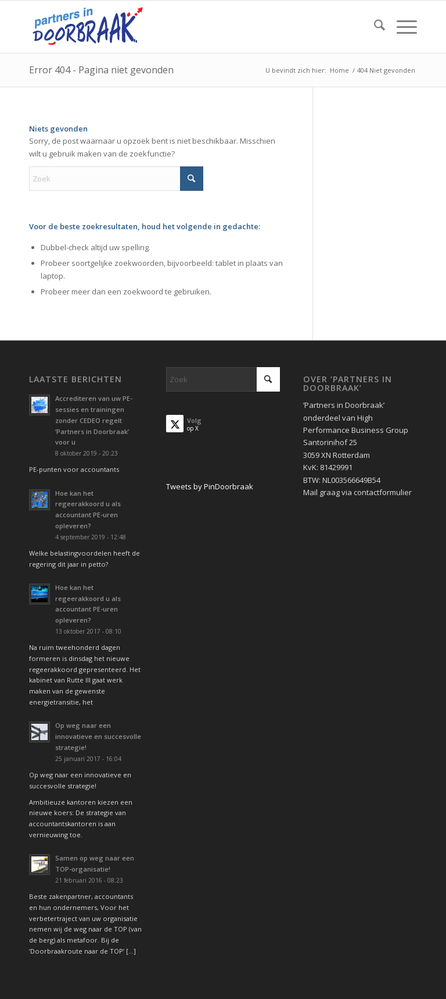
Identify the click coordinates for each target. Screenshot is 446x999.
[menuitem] (373, 27)
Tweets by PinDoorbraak (209, 486)
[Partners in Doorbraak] (87, 27)
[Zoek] (373, 27)
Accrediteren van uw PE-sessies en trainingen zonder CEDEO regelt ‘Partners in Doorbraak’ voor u (93, 420)
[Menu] (401, 27)
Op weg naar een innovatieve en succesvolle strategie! (98, 736)
